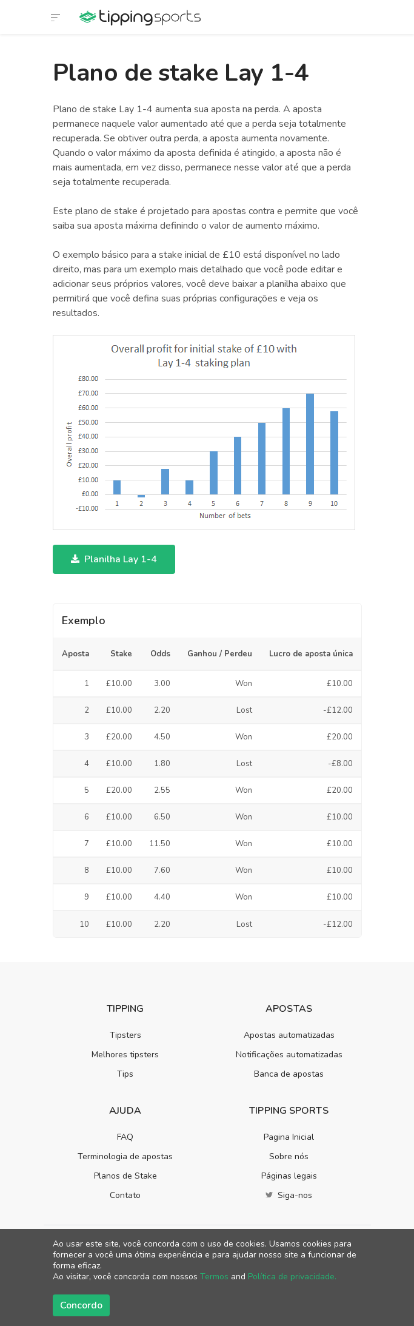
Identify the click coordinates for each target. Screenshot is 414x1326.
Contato (125, 1195)
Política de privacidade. (292, 1276)
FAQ (125, 1137)
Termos (214, 1276)
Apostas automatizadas (289, 1035)
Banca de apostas (289, 1074)
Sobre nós (289, 1156)
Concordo (81, 1305)
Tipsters (125, 1035)
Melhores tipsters (125, 1054)
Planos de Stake (125, 1176)
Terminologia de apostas (125, 1156)
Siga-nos (288, 1195)
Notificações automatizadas (289, 1054)
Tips (125, 1074)
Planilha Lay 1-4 (114, 559)
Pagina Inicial (289, 1137)
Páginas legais (289, 1176)
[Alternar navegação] (56, 16)
